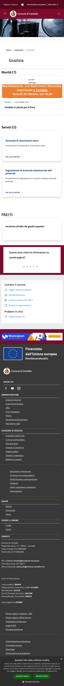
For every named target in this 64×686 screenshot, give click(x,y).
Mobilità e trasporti (14, 459)
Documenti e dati (13, 423)
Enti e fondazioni (13, 411)
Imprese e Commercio (15, 447)
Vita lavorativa (12, 443)
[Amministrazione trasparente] (36, 4)
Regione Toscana (11, 4)
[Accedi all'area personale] (22, 4)
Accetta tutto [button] (22, 676)
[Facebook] (5, 388)
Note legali (10, 649)
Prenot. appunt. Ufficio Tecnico (18, 617)
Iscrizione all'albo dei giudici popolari (24, 226)
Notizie (8, 102)
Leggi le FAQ (11, 625)
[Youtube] (12, 388)
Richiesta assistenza (14, 629)
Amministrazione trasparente (18, 641)
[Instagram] (18, 388)
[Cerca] (58, 13)
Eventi (8, 529)
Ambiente (14, 483)
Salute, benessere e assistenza (23, 487)
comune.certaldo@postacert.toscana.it (22, 560)
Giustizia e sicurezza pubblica (22, 475)
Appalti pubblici (12, 451)
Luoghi (8, 525)
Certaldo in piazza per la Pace (20, 107)
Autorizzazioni (16, 491)
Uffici (8, 407)
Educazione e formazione (20, 471)
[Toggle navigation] (4, 13)
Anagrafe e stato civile (15, 435)
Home (8, 49)
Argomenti (18, 49)
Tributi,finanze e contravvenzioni (24, 479)
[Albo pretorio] (52, 4)
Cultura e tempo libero (15, 439)
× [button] (61, 659)
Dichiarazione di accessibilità (18, 653)
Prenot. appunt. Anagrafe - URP (19, 613)
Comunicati (10, 510)
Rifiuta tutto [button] (42, 676)
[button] (32, 682)
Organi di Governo (13, 399)
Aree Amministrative (14, 403)
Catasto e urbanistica (15, 455)
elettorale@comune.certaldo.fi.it (30, 566)
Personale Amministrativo (17, 419)
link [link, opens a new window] (55, 671)
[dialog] (32, 671)
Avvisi (8, 514)
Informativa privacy (14, 645)
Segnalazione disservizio (16, 621)
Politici (8, 415)
